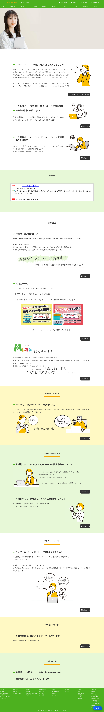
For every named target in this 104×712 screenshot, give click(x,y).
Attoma (52, 710)
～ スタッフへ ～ (95, 689)
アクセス (67, 691)
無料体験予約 (63, 2)
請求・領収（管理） (95, 698)
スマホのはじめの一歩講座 (60, 86)
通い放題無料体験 (4, 693)
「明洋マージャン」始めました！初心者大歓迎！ (32, 294)
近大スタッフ (94, 705)
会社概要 (85, 6)
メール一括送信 (94, 702)
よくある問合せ (55, 691)
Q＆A (79, 691)
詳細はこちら (85, 126)
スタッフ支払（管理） (96, 700)
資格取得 (44, 6)
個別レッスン (16, 691)
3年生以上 (41, 693)
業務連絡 (93, 691)
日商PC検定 (28, 691)
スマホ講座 (34, 6)
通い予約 (84, 2)
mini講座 (80, 696)
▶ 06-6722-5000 (53, 672)
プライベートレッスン (5, 696)
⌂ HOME (2, 6)
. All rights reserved (59, 710)
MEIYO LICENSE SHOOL (11, 2)
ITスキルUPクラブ (24, 86)
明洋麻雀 (80, 698)
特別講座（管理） (95, 696)
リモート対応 (55, 695)
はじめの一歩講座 (17, 693)
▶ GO (46, 679)
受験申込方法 (29, 695)
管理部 (92, 693)
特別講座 (23, 6)
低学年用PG (41, 691)
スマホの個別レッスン (42, 86)
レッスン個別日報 (95, 703)
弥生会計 (54, 6)
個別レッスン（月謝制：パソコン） (44, 83)
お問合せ (74, 2)
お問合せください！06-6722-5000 (79, 94)
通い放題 (16, 83)
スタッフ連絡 (94, 695)
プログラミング (66, 6)
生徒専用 (80, 695)
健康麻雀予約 (95, 2)
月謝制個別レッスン (4, 695)
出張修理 (54, 693)
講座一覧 (13, 6)
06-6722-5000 (25, 2)
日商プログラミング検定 (31, 693)
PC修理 (75, 6)
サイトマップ (81, 693)
